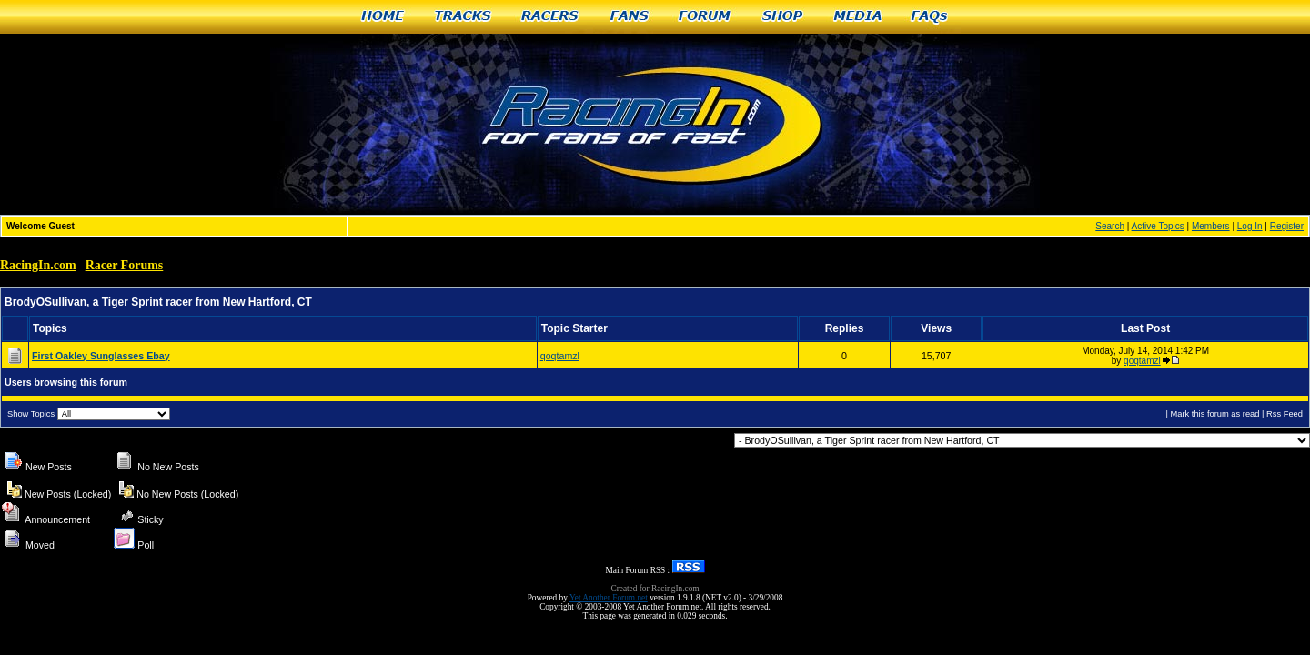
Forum (705, 17)
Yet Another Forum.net (608, 597)
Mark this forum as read (1214, 413)
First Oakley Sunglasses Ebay (101, 355)
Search (1109, 226)
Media (858, 17)
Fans (629, 17)
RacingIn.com (38, 265)
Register (1287, 226)
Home (382, 17)
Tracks (463, 17)
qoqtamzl (559, 355)
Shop (783, 17)
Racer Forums (125, 265)
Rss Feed (1284, 413)
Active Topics (1158, 226)
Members (1211, 226)
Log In (1250, 226)
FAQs (930, 17)
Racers (551, 17)
